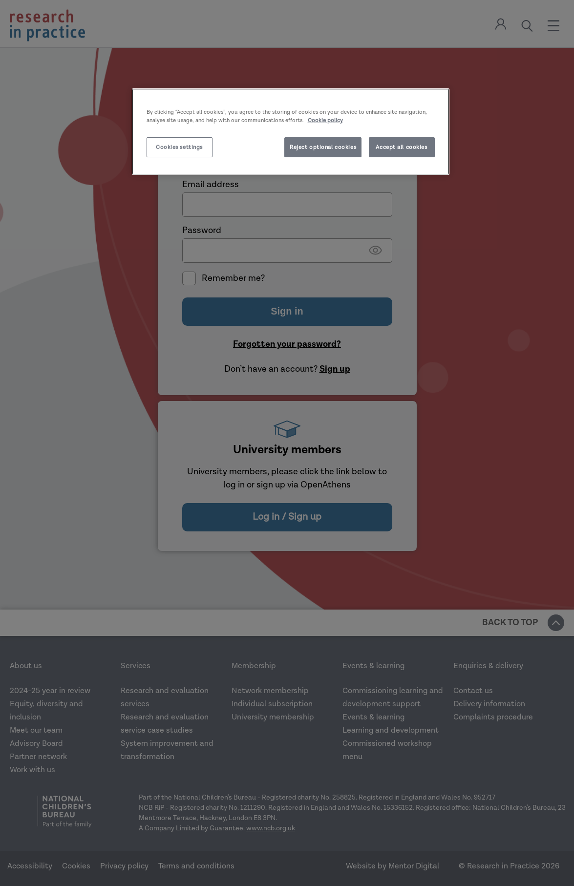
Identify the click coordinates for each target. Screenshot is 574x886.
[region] (290, 131)
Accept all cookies (401, 147)
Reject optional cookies (323, 147)
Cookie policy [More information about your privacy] (325, 120)
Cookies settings (179, 147)
